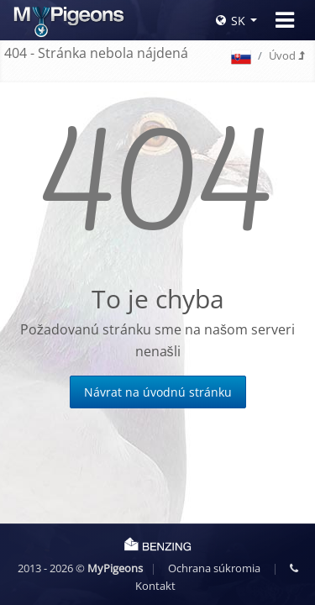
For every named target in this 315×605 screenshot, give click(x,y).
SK (230, 21)
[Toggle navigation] (284, 20)
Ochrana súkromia (214, 568)
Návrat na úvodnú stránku (158, 392)
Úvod (286, 55)
